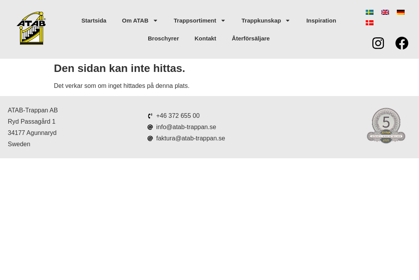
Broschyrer (163, 38)
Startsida (93, 20)
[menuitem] (369, 12)
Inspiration (321, 20)
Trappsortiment (200, 20)
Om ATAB (140, 20)
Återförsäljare (251, 38)
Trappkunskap (266, 20)
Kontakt (205, 38)
